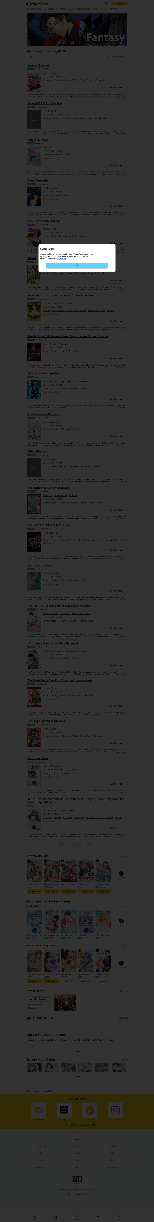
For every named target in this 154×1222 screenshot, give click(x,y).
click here (62, 259)
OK (77, 265)
